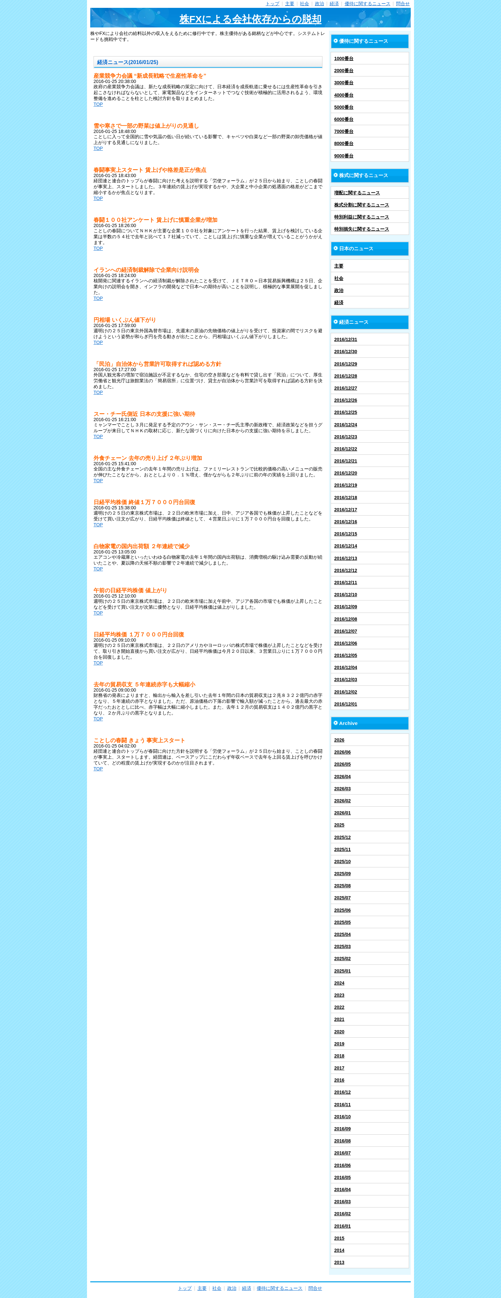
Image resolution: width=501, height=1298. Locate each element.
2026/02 (342, 800)
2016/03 (342, 1201)
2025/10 (342, 861)
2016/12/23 (345, 436)
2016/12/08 (345, 619)
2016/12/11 (345, 582)
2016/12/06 (345, 643)
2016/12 (342, 1092)
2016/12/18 (345, 497)
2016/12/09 (345, 606)
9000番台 (344, 155)
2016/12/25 (345, 412)
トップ (272, 3)
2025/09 (342, 873)
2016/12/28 (345, 376)
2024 (339, 983)
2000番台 (344, 70)
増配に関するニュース (357, 192)
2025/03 (342, 946)
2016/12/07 (345, 631)
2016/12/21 (345, 461)
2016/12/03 (345, 679)
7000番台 (344, 131)
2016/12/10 (345, 594)
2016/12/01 (345, 704)
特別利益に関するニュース (361, 217)
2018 (339, 1056)
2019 (339, 1043)
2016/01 (342, 1226)
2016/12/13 (345, 558)
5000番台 (344, 107)
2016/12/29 (345, 364)
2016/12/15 (345, 533)
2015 (339, 1238)
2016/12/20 (345, 473)
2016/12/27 (345, 388)
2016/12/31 (345, 339)
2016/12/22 (345, 449)
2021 (339, 1019)
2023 (339, 995)
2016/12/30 (345, 351)
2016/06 (342, 1165)
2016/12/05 (345, 655)
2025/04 (342, 934)
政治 (319, 3)
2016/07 (342, 1153)
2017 (339, 1068)
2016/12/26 (345, 400)
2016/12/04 (345, 667)
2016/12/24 (345, 424)
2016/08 (342, 1140)
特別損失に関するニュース (361, 229)
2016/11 (342, 1104)
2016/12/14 (345, 546)
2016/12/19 (345, 485)
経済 (334, 3)
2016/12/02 (345, 692)
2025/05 (342, 922)
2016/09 (342, 1128)
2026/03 (342, 788)
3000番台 (344, 82)
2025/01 (342, 971)
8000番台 (344, 143)
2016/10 (342, 1116)
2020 (339, 1031)
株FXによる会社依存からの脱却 (250, 19)
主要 (289, 3)
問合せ (403, 3)
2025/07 (342, 897)
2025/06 (342, 910)
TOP (98, 104)
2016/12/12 (345, 570)
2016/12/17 (345, 509)
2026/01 (342, 812)
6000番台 (344, 119)
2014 (339, 1250)
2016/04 (342, 1189)
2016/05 (342, 1177)
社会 (304, 3)
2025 (339, 825)
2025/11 (342, 849)
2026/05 (342, 764)
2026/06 (342, 752)
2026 (339, 740)
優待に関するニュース (367, 3)
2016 (339, 1080)
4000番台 (344, 95)
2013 (339, 1262)
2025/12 (342, 837)
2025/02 (342, 958)
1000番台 (344, 58)
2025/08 (342, 885)
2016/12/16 (345, 521)
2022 (339, 1007)
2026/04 (342, 776)
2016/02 (342, 1213)
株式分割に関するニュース (361, 204)
